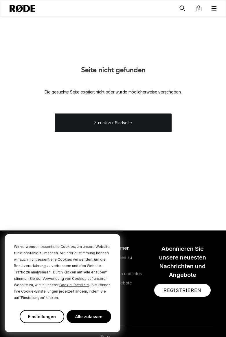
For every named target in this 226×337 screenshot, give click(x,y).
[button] (198, 8)
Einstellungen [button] (42, 316)
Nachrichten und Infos (121, 273)
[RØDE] (22, 8)
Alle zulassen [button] (88, 316)
